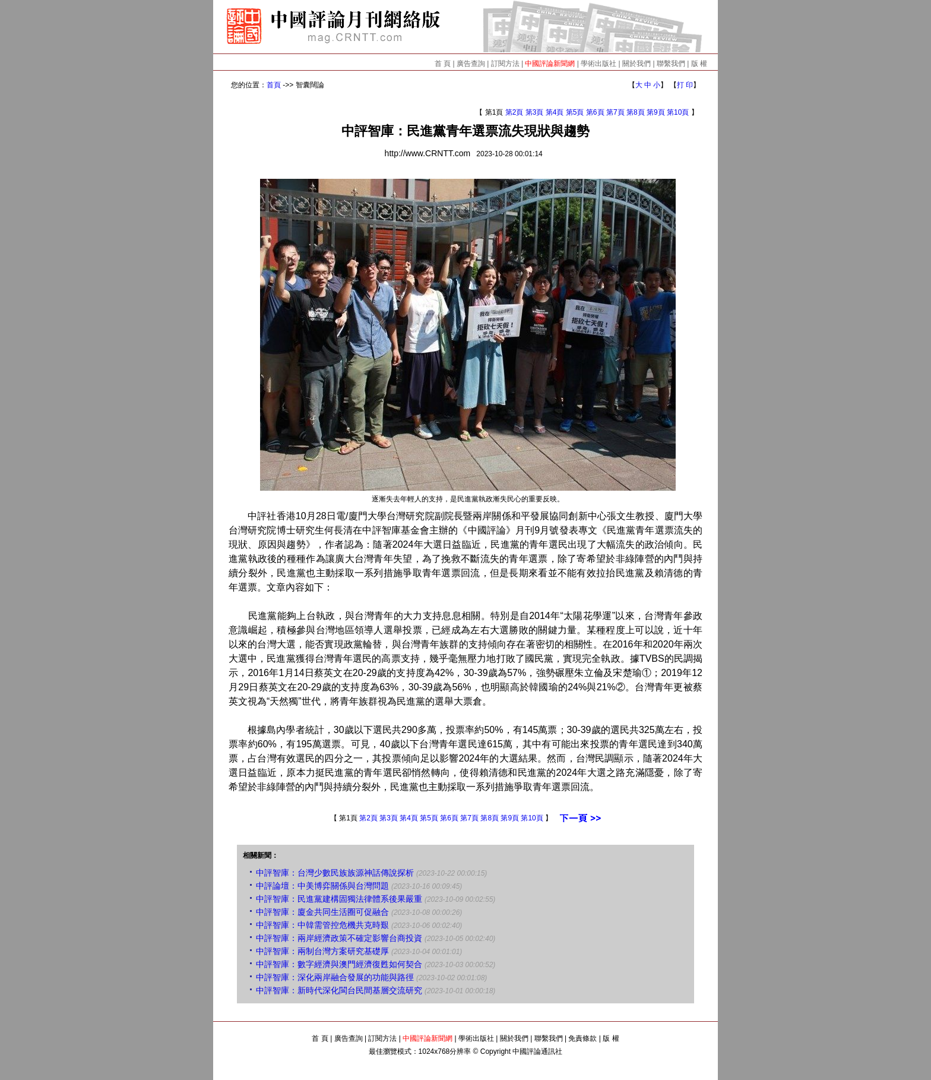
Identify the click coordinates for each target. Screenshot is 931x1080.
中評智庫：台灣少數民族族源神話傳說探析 (335, 872)
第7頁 (615, 112)
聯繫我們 (671, 63)
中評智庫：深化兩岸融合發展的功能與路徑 (335, 977)
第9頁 (656, 112)
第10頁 (678, 112)
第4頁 (555, 112)
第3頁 (534, 112)
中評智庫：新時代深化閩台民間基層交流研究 (339, 990)
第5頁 (575, 112)
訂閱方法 (505, 63)
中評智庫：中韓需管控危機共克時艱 (322, 925)
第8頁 (635, 112)
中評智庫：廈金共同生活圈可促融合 (322, 912)
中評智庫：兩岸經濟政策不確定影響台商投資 (339, 938)
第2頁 (514, 112)
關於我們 (636, 63)
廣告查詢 (471, 63)
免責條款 (582, 1038)
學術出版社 (598, 63)
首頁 (274, 85)
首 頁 (443, 63)
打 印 (685, 85)
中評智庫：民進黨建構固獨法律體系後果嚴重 (339, 899)
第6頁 (595, 112)
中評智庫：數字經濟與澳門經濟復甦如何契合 (339, 964)
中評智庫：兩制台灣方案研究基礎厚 (322, 951)
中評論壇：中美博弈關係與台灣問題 (322, 885)
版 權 (699, 63)
